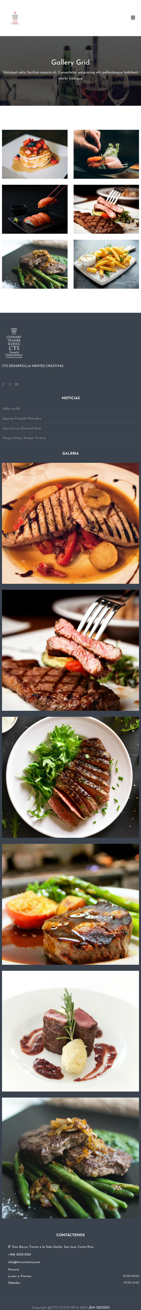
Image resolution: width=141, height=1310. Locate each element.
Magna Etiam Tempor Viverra (24, 438)
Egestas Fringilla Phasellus (22, 418)
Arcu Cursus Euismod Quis (22, 428)
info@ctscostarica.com (24, 1262)
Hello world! (11, 408)
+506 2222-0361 (19, 1254)
